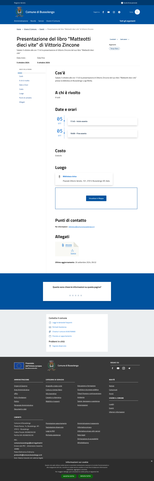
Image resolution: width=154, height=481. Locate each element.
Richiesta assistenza (53, 435)
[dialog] (77, 470)
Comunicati (113, 389)
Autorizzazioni (82, 405)
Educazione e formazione (86, 385)
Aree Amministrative (21, 389)
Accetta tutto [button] (68, 476)
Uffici (16, 393)
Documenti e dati (20, 409)
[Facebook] (102, 11)
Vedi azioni (125, 39)
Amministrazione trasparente (88, 423)
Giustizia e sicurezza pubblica (88, 389)
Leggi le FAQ (50, 431)
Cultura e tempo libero (54, 389)
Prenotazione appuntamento (56, 423)
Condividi (114, 39)
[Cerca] (137, 11)
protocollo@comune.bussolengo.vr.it (28, 455)
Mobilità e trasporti (53, 401)
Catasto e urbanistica (53, 397)
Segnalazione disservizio (54, 427)
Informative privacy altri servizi (88, 431)
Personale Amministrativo (23, 405)
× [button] (151, 461)
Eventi (42, 29)
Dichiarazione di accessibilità (87, 439)
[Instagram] (113, 11)
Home (19, 29)
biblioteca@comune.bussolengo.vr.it (82, 226)
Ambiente (80, 397)
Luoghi (111, 404)
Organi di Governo (20, 386)
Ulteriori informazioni (117, 412)
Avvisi (111, 393)
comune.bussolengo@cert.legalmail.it (28, 443)
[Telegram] (118, 11)
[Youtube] (107, 11)
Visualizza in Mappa (96, 198)
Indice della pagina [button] (25, 69)
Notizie (111, 386)
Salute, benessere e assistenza (88, 401)
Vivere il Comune (30, 29)
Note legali (81, 435)
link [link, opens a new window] (97, 472)
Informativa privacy (84, 427)
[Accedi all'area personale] (129, 2)
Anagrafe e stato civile (54, 386)
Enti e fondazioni (20, 397)
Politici (16, 401)
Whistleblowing (83, 442)
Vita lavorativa (51, 393)
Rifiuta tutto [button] (86, 476)
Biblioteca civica (69, 176)
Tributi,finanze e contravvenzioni (89, 393)
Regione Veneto (19, 3)
